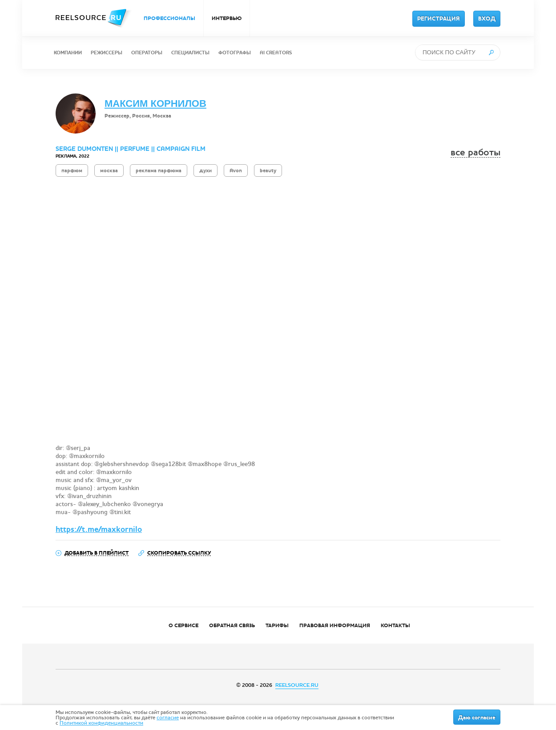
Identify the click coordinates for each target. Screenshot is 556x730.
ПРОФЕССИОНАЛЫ (169, 18)
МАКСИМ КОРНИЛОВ (155, 103)
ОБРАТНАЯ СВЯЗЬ (232, 625)
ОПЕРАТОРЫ (146, 52)
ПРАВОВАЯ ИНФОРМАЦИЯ (334, 625)
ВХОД (487, 19)
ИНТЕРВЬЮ (227, 18)
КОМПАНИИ (68, 52)
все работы (475, 152)
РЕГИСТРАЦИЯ (438, 19)
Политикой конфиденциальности (101, 722)
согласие (168, 717)
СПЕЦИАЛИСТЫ (190, 52)
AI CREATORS (276, 52)
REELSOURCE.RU (296, 685)
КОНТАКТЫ (395, 625)
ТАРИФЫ (277, 625)
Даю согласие (477, 718)
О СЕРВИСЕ (183, 625)
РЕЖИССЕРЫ (106, 52)
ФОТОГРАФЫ (234, 52)
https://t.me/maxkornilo (99, 529)
